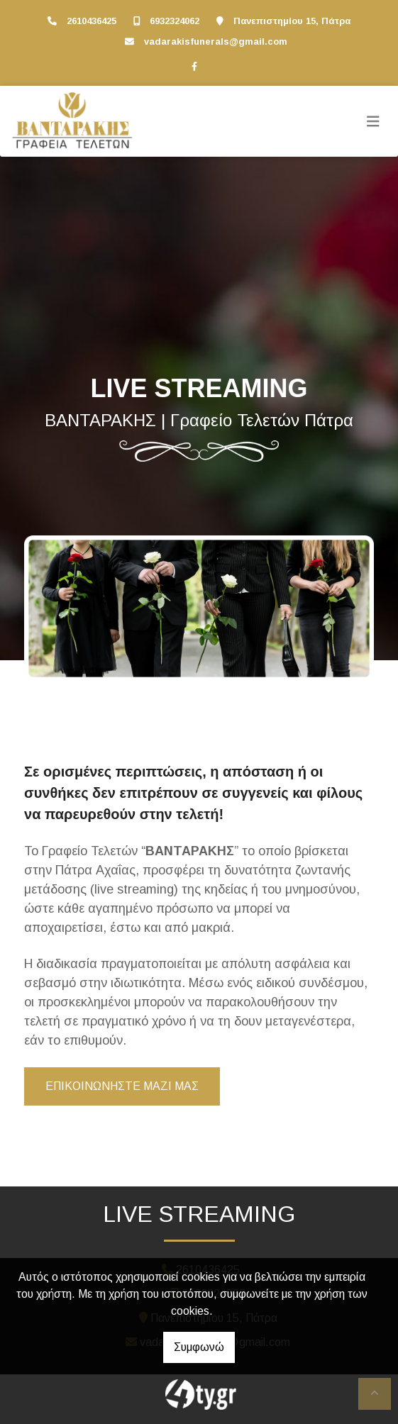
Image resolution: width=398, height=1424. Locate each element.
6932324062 (174, 21)
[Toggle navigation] (373, 121)
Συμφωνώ (199, 1347)
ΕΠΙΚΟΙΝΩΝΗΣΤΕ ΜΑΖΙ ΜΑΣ (122, 1086)
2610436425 (91, 21)
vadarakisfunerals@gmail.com (215, 41)
